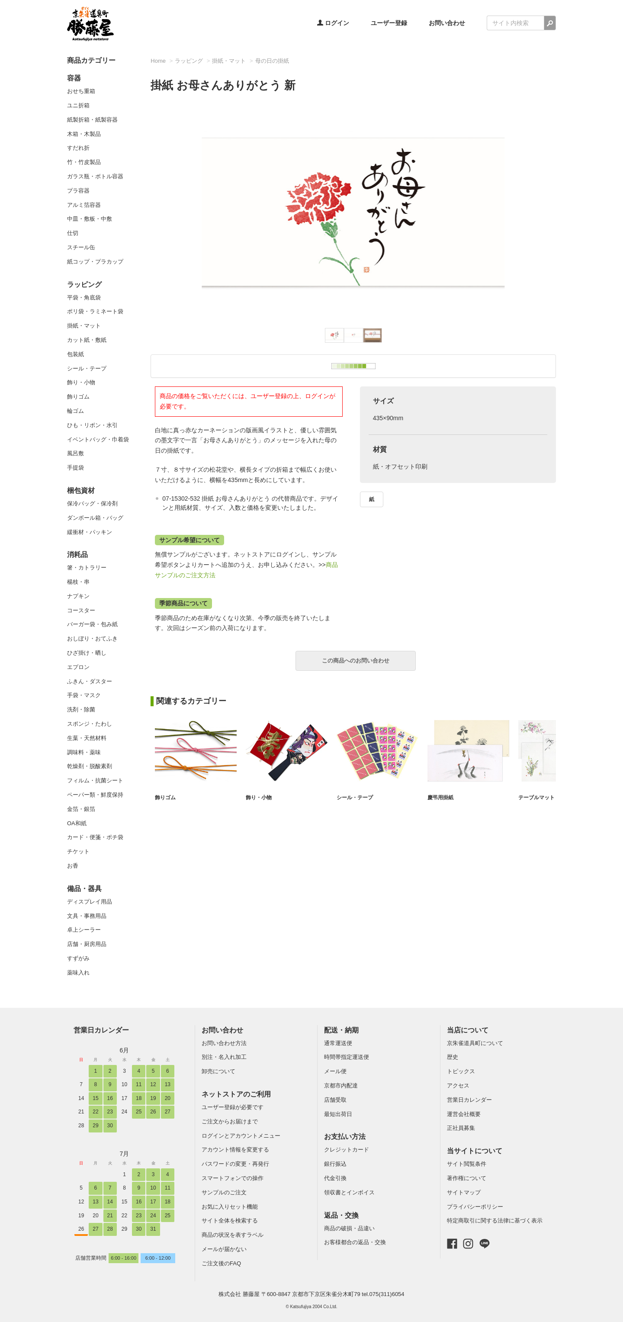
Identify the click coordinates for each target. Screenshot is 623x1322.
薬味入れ (78, 972)
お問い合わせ (447, 22)
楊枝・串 (78, 582)
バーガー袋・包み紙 (92, 624)
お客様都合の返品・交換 (355, 1242)
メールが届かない (224, 1249)
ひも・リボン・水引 (92, 425)
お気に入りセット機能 (230, 1206)
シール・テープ (86, 368)
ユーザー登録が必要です (232, 1107)
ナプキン (78, 596)
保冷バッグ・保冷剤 (92, 503)
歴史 (452, 1057)
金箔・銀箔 (81, 809)
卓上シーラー (84, 929)
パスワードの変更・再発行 (235, 1164)
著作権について (466, 1178)
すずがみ (78, 958)
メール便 (335, 1071)
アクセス (458, 1085)
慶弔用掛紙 (441, 797)
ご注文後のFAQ (221, 1263)
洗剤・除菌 (81, 709)
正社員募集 (461, 1128)
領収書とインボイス (349, 1192)
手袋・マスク (84, 695)
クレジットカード (346, 1149)
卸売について (218, 1071)
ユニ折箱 (78, 105)
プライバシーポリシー (475, 1206)
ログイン (333, 22)
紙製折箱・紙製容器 (92, 119)
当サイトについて (474, 1151)
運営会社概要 (464, 1114)
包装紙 (75, 354)
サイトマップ (464, 1192)
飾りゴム (78, 396)
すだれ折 (78, 148)
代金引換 (335, 1178)
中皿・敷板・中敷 (89, 219)
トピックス (461, 1071)
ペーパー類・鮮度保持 (95, 794)
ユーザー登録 (389, 22)
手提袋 (75, 467)
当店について (467, 1030)
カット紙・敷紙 (86, 340)
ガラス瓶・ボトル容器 (95, 176)
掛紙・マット (84, 325)
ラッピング (84, 284)
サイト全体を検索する (230, 1220)
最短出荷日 (338, 1114)
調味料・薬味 (84, 752)
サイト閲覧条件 (466, 1164)
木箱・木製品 (84, 134)
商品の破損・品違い (349, 1228)
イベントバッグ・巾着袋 (98, 439)
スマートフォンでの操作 (232, 1178)
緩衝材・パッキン (89, 532)
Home (158, 61)
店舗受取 (335, 1100)
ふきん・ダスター (89, 681)
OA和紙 (77, 823)
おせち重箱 (81, 91)
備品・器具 (84, 888)
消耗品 (77, 554)
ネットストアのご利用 (236, 1094)
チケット (78, 851)
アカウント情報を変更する (235, 1149)
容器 (74, 78)
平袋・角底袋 (84, 297)
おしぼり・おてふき (92, 638)
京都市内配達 (341, 1085)
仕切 (72, 233)
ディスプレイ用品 (89, 901)
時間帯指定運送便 (346, 1057)
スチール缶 (81, 247)
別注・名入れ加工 (224, 1057)
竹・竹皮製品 (84, 162)
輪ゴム (75, 411)
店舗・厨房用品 (86, 944)
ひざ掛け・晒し (86, 653)
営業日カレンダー (101, 1030)
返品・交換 (341, 1215)
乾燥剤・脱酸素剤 (89, 766)
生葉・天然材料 (86, 738)
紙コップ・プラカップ (95, 261)
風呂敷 (75, 453)
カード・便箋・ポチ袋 (95, 837)
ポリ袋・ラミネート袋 (95, 311)
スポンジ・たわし (89, 724)
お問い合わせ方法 (224, 1043)
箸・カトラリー (86, 567)
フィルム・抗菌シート (95, 780)
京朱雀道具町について (475, 1043)
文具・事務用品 (86, 916)
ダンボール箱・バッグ (95, 518)
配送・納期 (341, 1030)
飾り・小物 (81, 382)
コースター (81, 610)
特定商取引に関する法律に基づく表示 (495, 1220)
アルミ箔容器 (84, 205)
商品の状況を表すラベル (232, 1235)
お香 (72, 865)
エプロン (78, 667)
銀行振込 (335, 1164)
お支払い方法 (345, 1136)
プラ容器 (78, 190)
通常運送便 (338, 1043)
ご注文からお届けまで (230, 1121)
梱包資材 (81, 490)
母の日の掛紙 (272, 61)
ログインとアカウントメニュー (241, 1135)
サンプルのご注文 (224, 1192)
